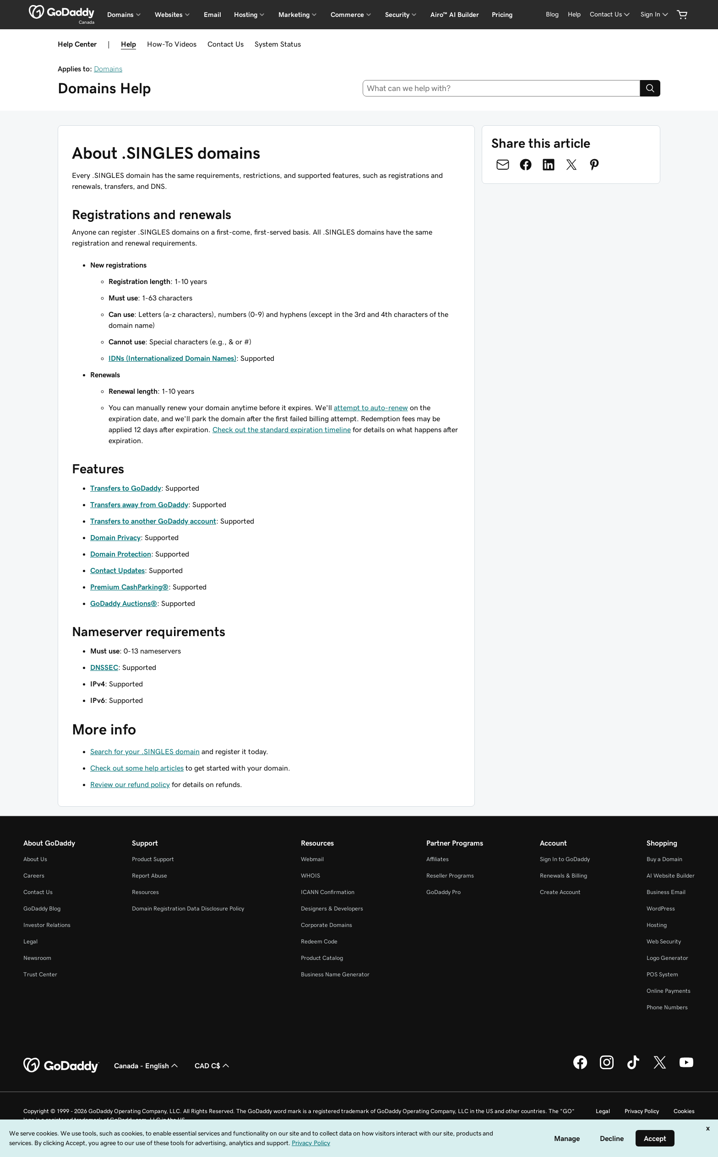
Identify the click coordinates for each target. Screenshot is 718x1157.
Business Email (666, 892)
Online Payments (669, 991)
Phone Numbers (667, 1007)
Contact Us (225, 44)
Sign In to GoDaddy (565, 859)
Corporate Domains (326, 925)
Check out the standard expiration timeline (281, 429)
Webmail (312, 859)
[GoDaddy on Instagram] (606, 1067)
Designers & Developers (332, 908)
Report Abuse (149, 875)
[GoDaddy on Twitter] (660, 1067)
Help (128, 44)
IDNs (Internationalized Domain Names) (172, 358)
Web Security (664, 941)
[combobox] (501, 88)
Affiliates (437, 859)
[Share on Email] (502, 164)
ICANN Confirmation (327, 892)
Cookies (684, 1111)
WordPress (661, 908)
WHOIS (310, 875)
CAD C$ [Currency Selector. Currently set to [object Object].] (213, 1065)
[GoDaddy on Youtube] (686, 1067)
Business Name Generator (335, 974)
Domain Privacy (115, 537)
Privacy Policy (642, 1111)
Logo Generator (667, 958)
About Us (35, 859)
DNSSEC (104, 667)
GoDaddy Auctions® (123, 603)
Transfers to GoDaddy (125, 488)
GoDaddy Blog (41, 908)
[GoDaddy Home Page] (61, 1065)
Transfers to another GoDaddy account (153, 521)
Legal (30, 941)
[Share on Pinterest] (594, 164)
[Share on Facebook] (525, 164)
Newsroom (37, 958)
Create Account (560, 892)
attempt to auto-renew (371, 407)
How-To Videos (171, 44)
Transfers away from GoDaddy (139, 504)
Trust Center (40, 974)
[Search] (650, 88)
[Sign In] (655, 14)
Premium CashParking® (129, 586)
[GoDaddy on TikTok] (633, 1067)
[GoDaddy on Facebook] (580, 1067)
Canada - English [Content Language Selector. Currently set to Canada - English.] (147, 1065)
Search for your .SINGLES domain (145, 751)
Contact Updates (117, 570)
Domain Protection (120, 553)
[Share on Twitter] (571, 164)
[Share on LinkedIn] (548, 164)
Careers (33, 875)
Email (212, 14)
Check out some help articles (137, 767)
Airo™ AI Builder (454, 14)
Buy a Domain (664, 859)
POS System (662, 974)
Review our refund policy (130, 784)
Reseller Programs (450, 875)
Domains (108, 68)
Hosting (657, 925)
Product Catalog (322, 958)
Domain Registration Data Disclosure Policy (188, 908)
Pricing (502, 14)
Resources (145, 892)
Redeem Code (319, 941)
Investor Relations (47, 925)
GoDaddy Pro (443, 892)
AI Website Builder (671, 875)
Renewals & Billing (563, 875)
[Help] (574, 14)
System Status (278, 44)
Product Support (153, 859)
